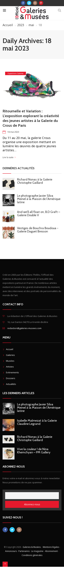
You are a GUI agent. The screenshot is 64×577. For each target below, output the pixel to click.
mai (31, 25)
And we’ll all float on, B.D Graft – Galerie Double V (38, 213)
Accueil (8, 25)
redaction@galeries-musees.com (24, 328)
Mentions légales (51, 547)
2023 (20, 25)
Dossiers (10, 378)
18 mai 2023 (13, 131)
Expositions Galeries (15, 73)
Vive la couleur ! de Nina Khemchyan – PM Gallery (33, 450)
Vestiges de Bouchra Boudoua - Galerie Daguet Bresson (37, 229)
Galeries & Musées (32, 547)
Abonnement (51, 551)
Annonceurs (11, 551)
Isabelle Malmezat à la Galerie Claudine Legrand (37, 422)
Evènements (12, 372)
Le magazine (37, 551)
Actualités (11, 384)
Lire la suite (8, 157)
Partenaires (24, 551)
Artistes (10, 366)
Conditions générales (32, 555)
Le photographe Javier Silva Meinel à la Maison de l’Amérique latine (38, 199)
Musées (10, 360)
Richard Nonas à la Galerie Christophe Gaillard (34, 181)
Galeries (10, 355)
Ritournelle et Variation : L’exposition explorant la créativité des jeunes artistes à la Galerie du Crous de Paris (31, 118)
